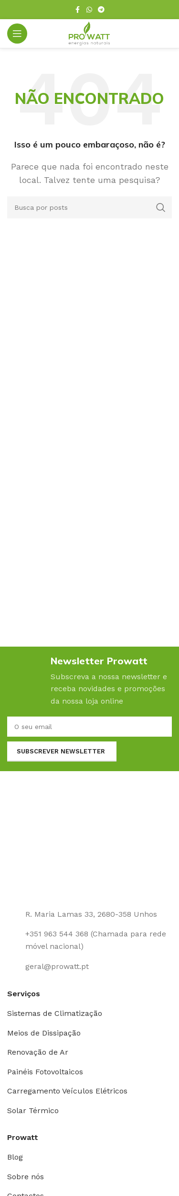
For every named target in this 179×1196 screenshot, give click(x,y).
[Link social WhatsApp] (89, 9)
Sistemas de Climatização (54, 1013)
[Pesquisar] (89, 207)
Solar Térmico (33, 1110)
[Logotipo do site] (89, 32)
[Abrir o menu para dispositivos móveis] (17, 33)
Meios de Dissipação (44, 1032)
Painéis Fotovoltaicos (45, 1071)
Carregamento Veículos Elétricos (67, 1090)
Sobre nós (25, 1176)
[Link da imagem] (89, 843)
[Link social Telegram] (101, 9)
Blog (15, 1157)
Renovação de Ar (37, 1052)
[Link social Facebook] (78, 9)
